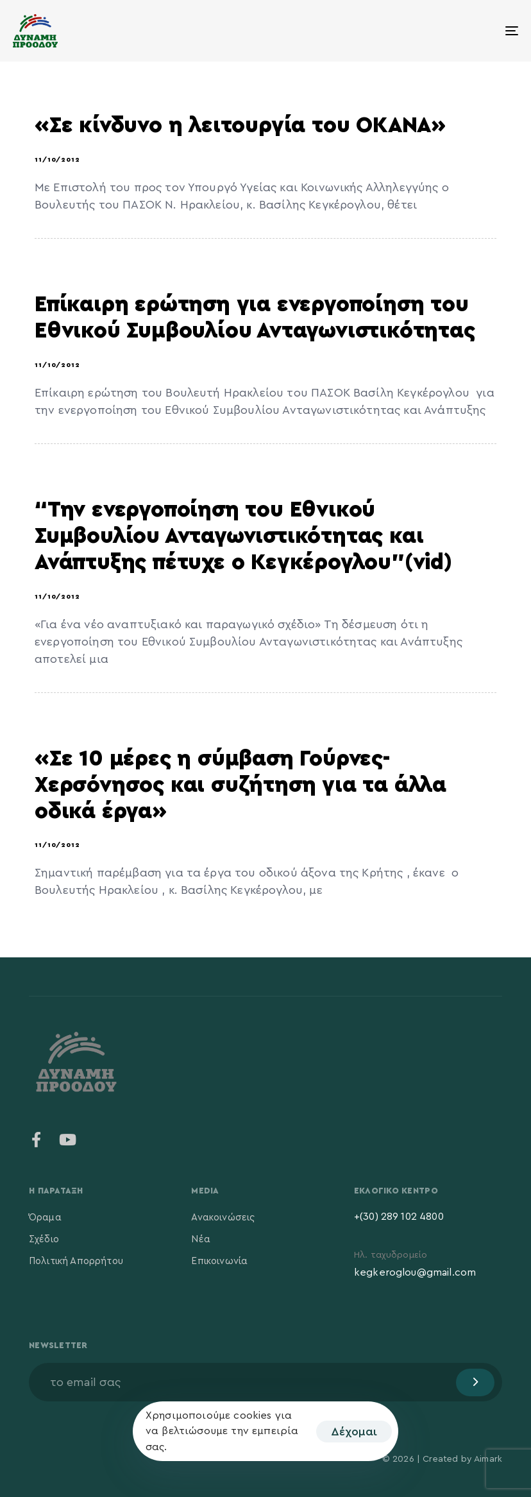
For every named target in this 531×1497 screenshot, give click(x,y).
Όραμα (45, 1217)
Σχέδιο (44, 1239)
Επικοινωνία (219, 1261)
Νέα (200, 1239)
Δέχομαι (354, 1431)
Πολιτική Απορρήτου (76, 1261)
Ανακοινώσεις (223, 1217)
